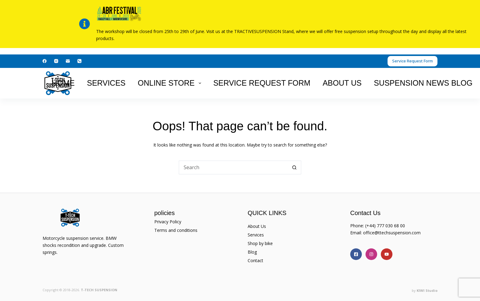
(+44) (371, 226)
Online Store (171, 83)
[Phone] (79, 61)
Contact (255, 260)
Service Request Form (412, 61)
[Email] (68, 61)
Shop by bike (260, 243)
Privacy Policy (167, 222)
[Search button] (294, 167)
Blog (252, 252)
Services (106, 83)
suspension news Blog (423, 83)
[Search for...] (233, 167)
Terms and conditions (175, 230)
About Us (342, 83)
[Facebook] (45, 61)
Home (63, 83)
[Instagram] (56, 61)
